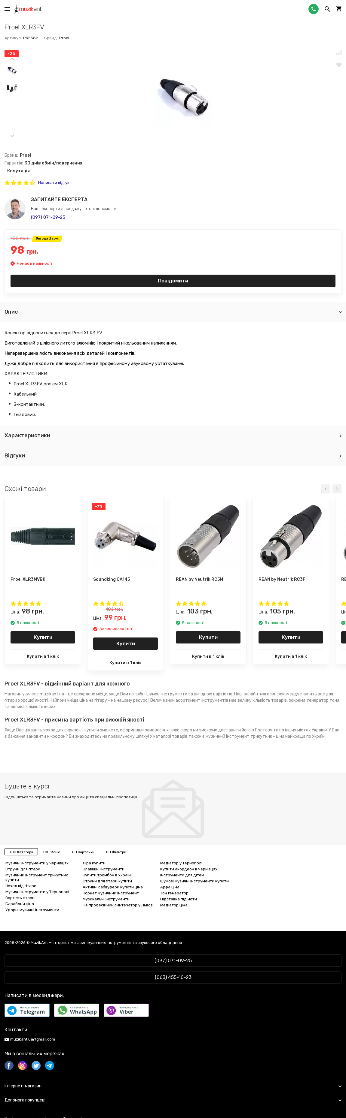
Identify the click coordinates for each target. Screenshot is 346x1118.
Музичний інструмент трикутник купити (36, 877)
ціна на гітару (93, 700)
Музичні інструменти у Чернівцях (37, 863)
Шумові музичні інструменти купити (194, 881)
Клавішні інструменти (103, 869)
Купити (43, 637)
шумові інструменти (166, 694)
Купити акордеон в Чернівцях (188, 869)
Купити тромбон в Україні (107, 875)
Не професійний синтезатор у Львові (118, 905)
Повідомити (173, 281)
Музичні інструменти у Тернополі (37, 892)
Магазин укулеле (22, 694)
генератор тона (323, 700)
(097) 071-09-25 (48, 217)
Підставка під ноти (178, 899)
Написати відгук (53, 182)
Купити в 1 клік (43, 656)
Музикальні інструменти (106, 899)
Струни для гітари (22, 869)
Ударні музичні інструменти (32, 910)
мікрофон (56, 736)
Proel (64, 38)
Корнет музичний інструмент (111, 893)
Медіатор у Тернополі (181, 863)
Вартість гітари (20, 898)
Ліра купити (94, 863)
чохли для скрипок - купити (71, 730)
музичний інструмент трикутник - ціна (245, 736)
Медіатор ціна (174, 905)
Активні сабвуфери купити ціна (113, 887)
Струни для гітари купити (107, 881)
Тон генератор (174, 893)
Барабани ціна (19, 904)
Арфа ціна (169, 887)
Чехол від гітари (20, 886)
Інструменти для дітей (182, 875)
